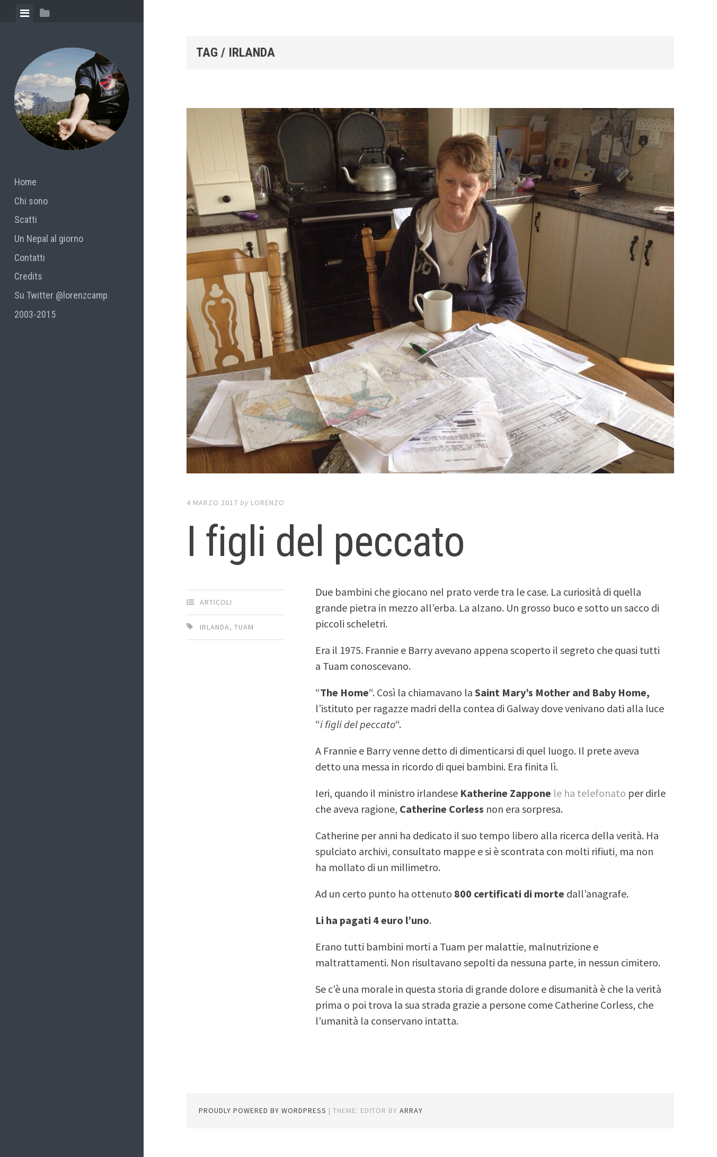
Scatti (25, 219)
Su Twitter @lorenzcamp (61, 295)
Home (25, 181)
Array (411, 1110)
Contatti (29, 257)
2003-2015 (35, 314)
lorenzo (268, 502)
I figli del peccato (326, 542)
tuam (244, 627)
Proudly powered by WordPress (262, 1110)
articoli (216, 602)
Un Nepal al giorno (48, 238)
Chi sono (31, 201)
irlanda (214, 627)
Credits (28, 276)
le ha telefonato (589, 793)
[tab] (24, 13)
